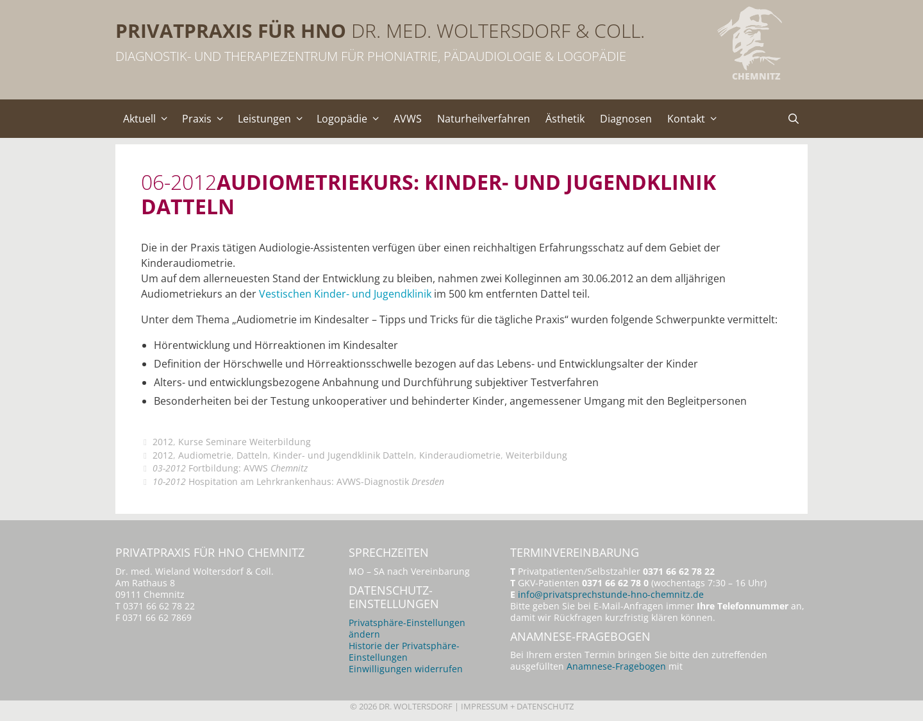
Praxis (206, 118)
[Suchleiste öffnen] (793, 118)
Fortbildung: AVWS (230, 468)
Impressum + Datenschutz (517, 706)
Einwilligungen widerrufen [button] (406, 669)
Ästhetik (565, 119)
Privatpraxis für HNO (230, 30)
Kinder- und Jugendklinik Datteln (343, 455)
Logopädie (351, 118)
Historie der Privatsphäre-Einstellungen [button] (404, 651)
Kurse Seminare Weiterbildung (244, 442)
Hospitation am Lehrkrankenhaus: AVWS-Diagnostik (298, 481)
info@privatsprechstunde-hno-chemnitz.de (611, 594)
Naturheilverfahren (483, 119)
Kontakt (695, 118)
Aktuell (148, 118)
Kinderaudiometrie (460, 455)
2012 (163, 442)
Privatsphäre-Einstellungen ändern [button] (407, 628)
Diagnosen (626, 119)
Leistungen (274, 118)
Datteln (252, 455)
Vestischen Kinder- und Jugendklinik (345, 294)
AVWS (408, 119)
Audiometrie (204, 455)
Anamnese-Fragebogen (616, 666)
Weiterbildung (536, 455)
